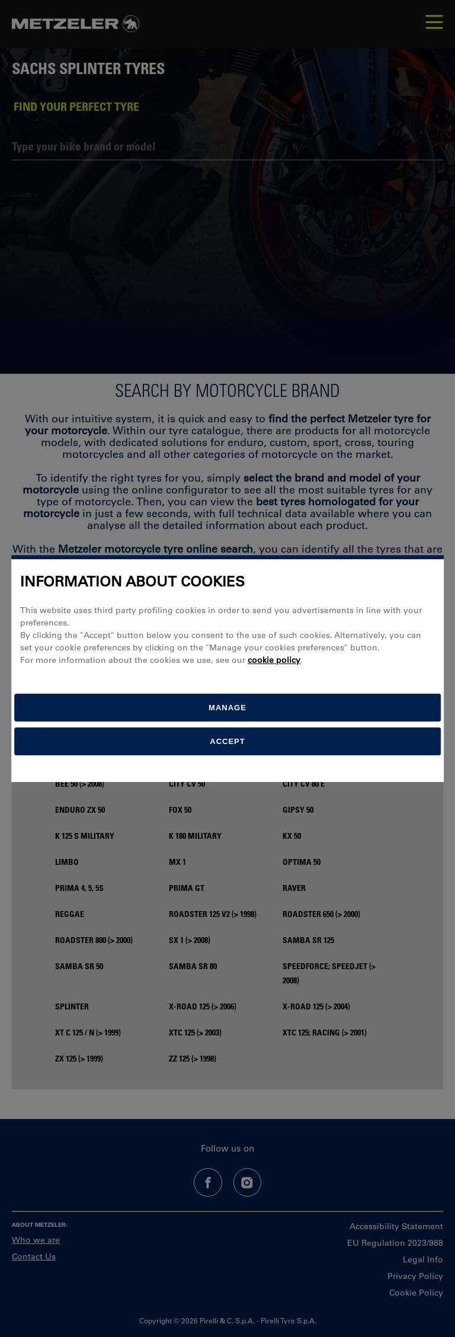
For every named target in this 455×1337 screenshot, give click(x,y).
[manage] (227, 708)
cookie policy (274, 660)
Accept (227, 741)
